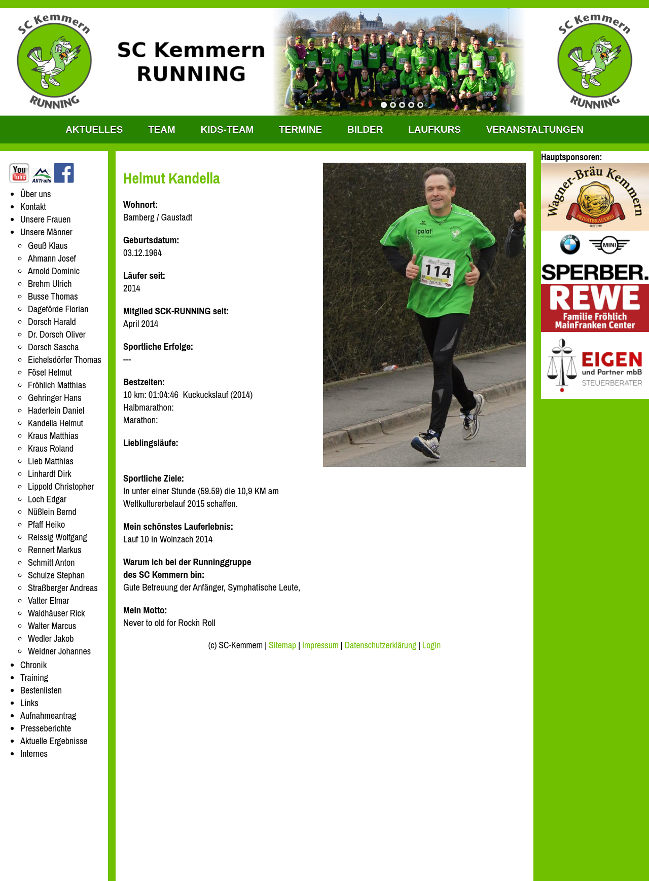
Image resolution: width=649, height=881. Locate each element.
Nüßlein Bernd (52, 511)
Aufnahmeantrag (48, 715)
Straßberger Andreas (63, 587)
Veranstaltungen (535, 129)
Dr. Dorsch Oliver (57, 334)
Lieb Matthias (51, 461)
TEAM (161, 129)
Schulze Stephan (56, 575)
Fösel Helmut (50, 372)
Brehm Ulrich (50, 283)
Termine (300, 129)
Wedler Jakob (51, 638)
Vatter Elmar (48, 600)
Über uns (35, 194)
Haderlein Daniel (56, 410)
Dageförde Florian (58, 309)
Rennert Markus (55, 549)
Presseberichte (45, 728)
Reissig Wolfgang (57, 537)
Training (34, 677)
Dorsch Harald (52, 321)
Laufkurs (434, 129)
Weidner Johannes (59, 651)
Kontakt (33, 206)
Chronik (33, 664)
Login (431, 645)
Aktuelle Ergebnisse (54, 741)
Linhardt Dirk (49, 473)
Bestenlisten (41, 690)
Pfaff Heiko (46, 524)
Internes (34, 753)
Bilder (365, 129)
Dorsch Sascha (53, 347)
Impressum (320, 645)
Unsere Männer (46, 232)
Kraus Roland (51, 448)
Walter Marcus (52, 625)
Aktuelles (94, 129)
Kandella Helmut (55, 423)
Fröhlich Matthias (57, 385)
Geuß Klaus (47, 245)
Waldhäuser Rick (56, 613)
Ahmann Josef (52, 258)
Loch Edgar (47, 499)
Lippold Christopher (61, 486)
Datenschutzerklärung (381, 645)
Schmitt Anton (51, 562)
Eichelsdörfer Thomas (64, 359)
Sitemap (282, 645)
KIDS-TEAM (227, 129)
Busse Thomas (53, 296)
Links (29, 702)
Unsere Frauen (45, 219)
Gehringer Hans (55, 397)
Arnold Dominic (54, 271)
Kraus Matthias (53, 435)
